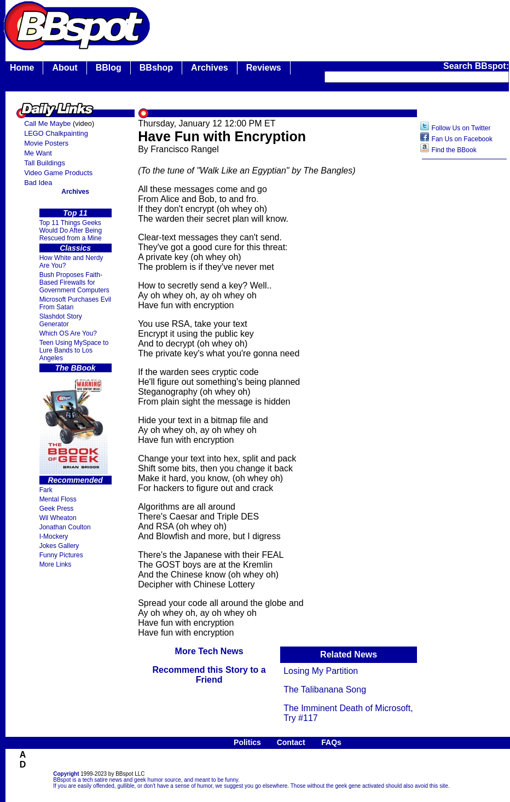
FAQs (331, 742)
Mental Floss (58, 499)
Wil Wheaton (58, 518)
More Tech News (209, 651)
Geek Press (56, 508)
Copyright (66, 774)
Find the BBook (454, 150)
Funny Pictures (61, 555)
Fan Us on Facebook (462, 139)
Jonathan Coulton (65, 527)
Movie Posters (46, 143)
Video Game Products (58, 173)
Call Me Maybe (47, 123)
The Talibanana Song (324, 689)
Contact (291, 742)
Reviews (263, 67)
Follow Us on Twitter (461, 128)
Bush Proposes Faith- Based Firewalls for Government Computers (74, 282)
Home (22, 67)
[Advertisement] (464, 338)
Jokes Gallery (59, 546)
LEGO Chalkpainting (56, 133)
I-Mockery (53, 536)
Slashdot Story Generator (60, 320)
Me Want (38, 153)
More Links (55, 564)
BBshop (156, 67)
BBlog (108, 67)
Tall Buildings (44, 163)
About (64, 67)
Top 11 (75, 213)
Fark (46, 490)
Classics (75, 248)
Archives (209, 67)
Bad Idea (38, 182)
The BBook (75, 368)
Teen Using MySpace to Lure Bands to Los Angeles (74, 350)
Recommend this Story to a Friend (209, 674)
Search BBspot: (476, 66)
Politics (247, 742)
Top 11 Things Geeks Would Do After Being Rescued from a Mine (70, 230)
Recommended (75, 480)
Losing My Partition (320, 671)
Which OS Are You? (68, 333)
